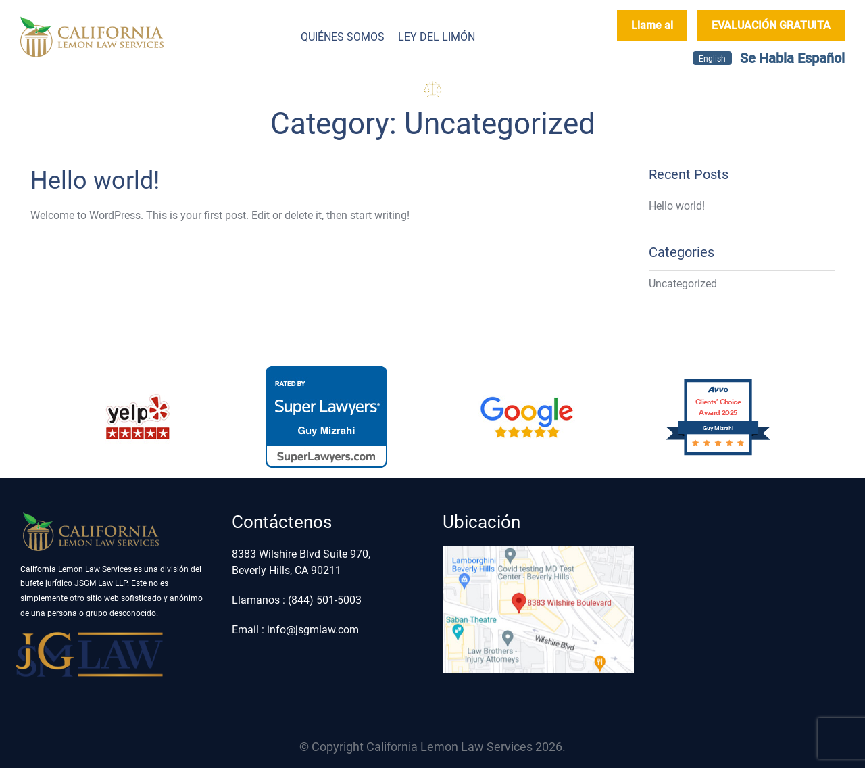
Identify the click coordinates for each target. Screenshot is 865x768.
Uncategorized (683, 283)
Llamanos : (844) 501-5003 (297, 600)
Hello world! (94, 180)
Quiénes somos (343, 36)
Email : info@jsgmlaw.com (295, 629)
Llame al (652, 25)
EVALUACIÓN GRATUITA (771, 25)
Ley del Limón (436, 36)
